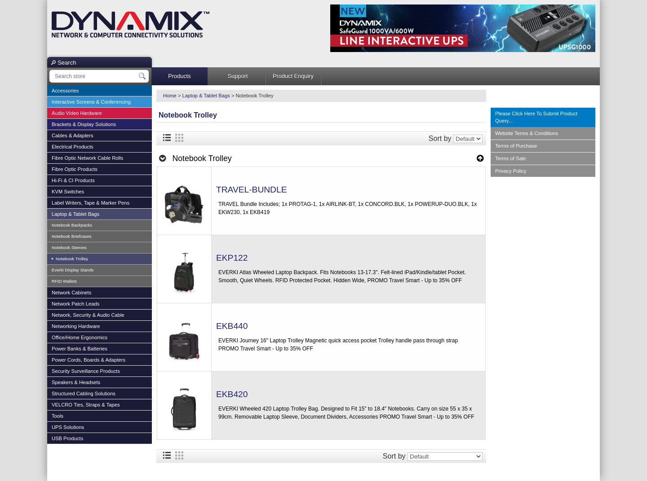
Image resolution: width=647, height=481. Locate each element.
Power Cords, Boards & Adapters (88, 360)
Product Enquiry (293, 76)
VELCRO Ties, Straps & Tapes (86, 404)
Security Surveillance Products (86, 371)
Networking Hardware (76, 326)
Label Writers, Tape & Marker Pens (90, 203)
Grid (179, 137)
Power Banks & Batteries (79, 348)
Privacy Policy (511, 171)
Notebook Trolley (71, 258)
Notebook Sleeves (69, 247)
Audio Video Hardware (77, 113)
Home (170, 95)
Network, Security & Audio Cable (88, 315)
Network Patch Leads (75, 303)
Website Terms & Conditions (526, 133)
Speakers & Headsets (76, 382)
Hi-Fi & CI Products (73, 180)
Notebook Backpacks (72, 225)
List (167, 137)
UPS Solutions (68, 427)
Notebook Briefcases (72, 236)
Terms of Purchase (516, 146)
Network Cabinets (71, 292)
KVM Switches (68, 191)
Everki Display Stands (72, 269)
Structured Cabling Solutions (83, 393)
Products (179, 76)
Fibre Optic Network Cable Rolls (87, 158)
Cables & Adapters (72, 135)
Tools (57, 416)
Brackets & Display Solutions (84, 124)
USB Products (67, 438)
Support (238, 76)
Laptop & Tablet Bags (75, 214)
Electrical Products (72, 146)
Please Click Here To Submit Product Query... (536, 117)
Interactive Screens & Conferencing (91, 102)
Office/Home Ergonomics (79, 337)
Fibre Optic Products (74, 169)
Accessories (65, 90)
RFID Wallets (64, 281)
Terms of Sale (510, 158)
